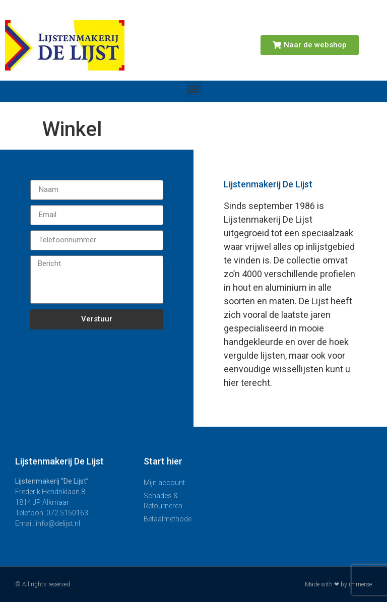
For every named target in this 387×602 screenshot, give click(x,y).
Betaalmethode (167, 519)
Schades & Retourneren (163, 501)
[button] (193, 89)
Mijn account (164, 483)
